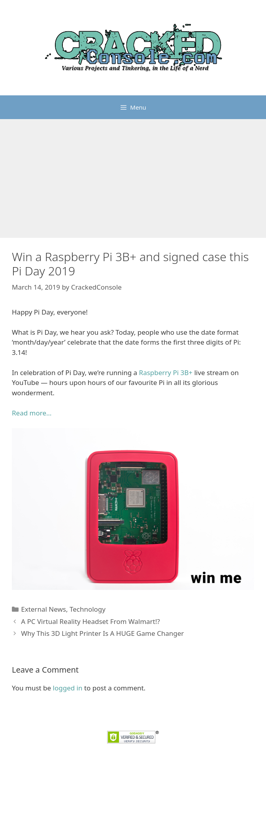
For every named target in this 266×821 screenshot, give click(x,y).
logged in (68, 687)
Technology (88, 609)
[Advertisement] (133, 178)
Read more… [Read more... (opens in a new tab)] (31, 412)
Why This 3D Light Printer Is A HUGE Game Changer (102, 633)
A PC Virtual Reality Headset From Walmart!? (90, 621)
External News (43, 609)
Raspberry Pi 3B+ (165, 372)
